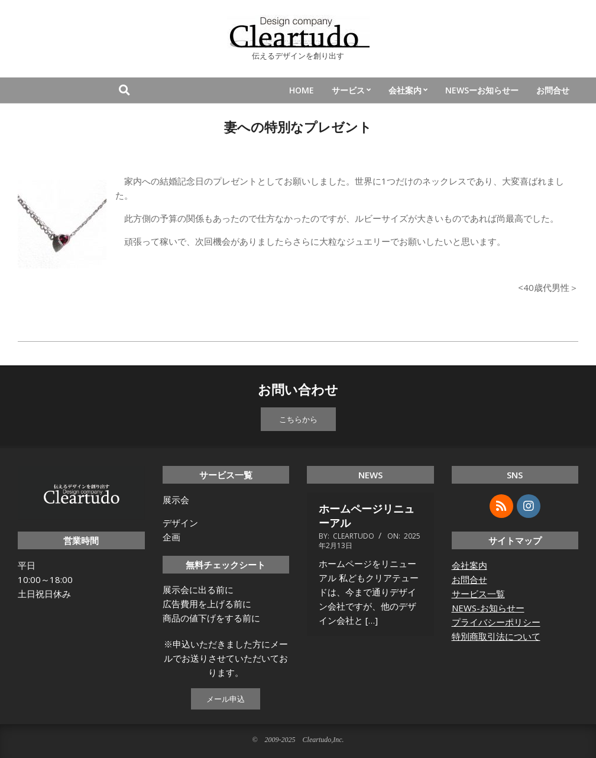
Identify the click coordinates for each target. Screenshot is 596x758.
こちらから (298, 419)
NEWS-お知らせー (488, 608)
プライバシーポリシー (496, 622)
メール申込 (225, 699)
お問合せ (469, 579)
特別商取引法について (496, 636)
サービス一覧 (478, 594)
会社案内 (469, 565)
